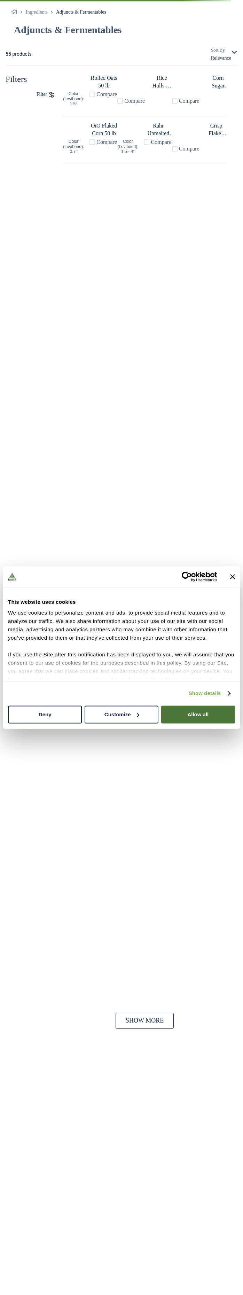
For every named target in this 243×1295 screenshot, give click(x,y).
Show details (205, 693)
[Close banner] (232, 576)
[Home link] (15, 12)
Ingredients (37, 12)
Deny (45, 714)
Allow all (198, 714)
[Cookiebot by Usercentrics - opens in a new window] (186, 576)
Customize (121, 714)
